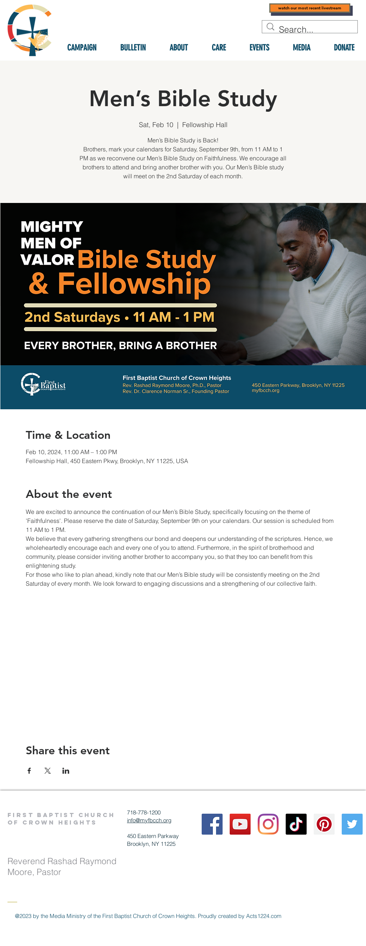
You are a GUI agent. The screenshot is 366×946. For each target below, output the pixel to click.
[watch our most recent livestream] (309, 8)
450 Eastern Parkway (153, 835)
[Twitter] (352, 824)
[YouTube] (240, 824)
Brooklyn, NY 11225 (151, 843)
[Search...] (310, 29)
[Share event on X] (47, 771)
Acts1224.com (264, 915)
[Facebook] (212, 824)
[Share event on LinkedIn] (65, 771)
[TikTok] (296, 824)
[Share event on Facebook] (29, 771)
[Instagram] (268, 824)
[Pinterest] (324, 824)
